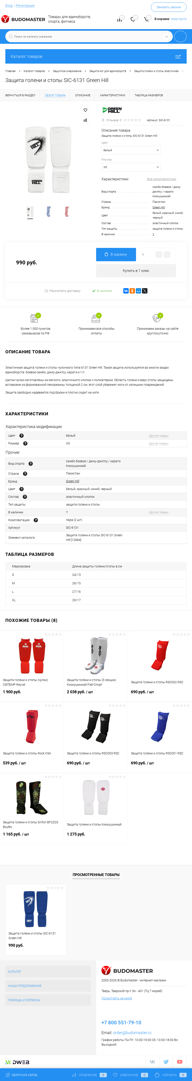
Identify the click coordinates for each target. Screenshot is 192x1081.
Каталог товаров (96, 56)
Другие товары (159, 435)
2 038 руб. (96, 695)
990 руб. (16, 945)
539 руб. (32, 766)
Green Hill (159, 207)
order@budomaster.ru (132, 1033)
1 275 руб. (96, 837)
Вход (8, 5)
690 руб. (160, 695)
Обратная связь (21, 1075)
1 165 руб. (32, 837)
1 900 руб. (32, 695)
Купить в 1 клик (136, 271)
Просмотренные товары (96, 875)
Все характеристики (161, 179)
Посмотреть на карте (116, 998)
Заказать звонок (169, 7)
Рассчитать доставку (63, 291)
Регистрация (25, 5)
